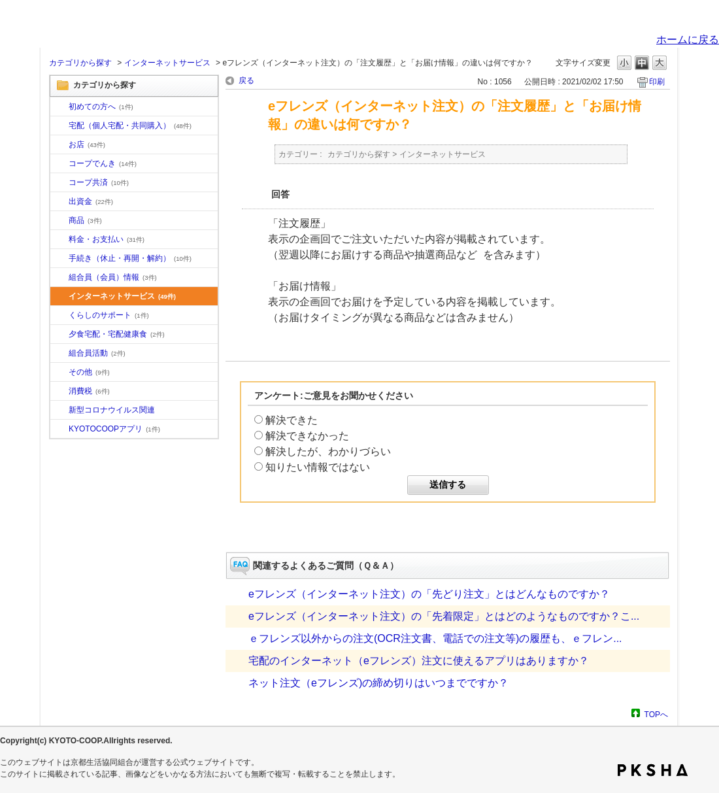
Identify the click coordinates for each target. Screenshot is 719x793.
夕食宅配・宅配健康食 (117, 334)
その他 (89, 372)
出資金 (91, 201)
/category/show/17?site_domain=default (59, 335)
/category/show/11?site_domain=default (59, 221)
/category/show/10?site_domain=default (59, 107)
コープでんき (103, 163)
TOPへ (656, 714)
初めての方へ (101, 106)
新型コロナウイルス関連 (112, 409)
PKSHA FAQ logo (653, 770)
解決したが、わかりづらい (328, 451)
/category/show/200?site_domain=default (59, 429)
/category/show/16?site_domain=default (59, 316)
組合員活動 (97, 353)
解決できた (291, 420)
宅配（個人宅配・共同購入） (130, 125)
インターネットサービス (167, 62)
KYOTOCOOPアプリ (114, 428)
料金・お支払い (106, 239)
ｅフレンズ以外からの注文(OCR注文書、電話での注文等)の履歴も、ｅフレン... (435, 638)
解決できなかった (307, 435)
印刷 (657, 81)
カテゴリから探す (80, 62)
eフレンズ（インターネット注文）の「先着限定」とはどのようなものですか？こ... (443, 616)
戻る (246, 80)
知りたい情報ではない (317, 467)
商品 (85, 220)
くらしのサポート (109, 315)
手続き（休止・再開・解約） (130, 258)
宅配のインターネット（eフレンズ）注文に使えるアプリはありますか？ (418, 660)
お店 (87, 144)
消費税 (89, 391)
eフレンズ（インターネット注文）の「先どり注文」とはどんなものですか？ (429, 593)
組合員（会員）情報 (113, 277)
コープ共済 (99, 182)
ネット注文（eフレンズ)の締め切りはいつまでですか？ (378, 682)
